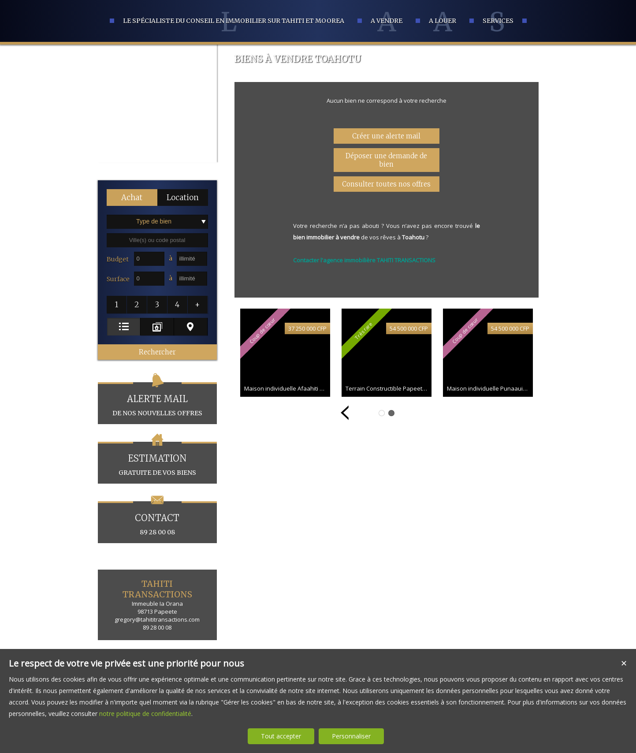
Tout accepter (281, 736)
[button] (132, 197)
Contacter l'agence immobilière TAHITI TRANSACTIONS (364, 260)
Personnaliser (351, 736)
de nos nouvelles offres (157, 399)
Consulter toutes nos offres (386, 184)
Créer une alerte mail (386, 136)
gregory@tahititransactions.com (157, 619)
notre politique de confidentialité (145, 713)
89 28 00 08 (157, 518)
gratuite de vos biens (157, 459)
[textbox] (157, 240)
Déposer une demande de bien (386, 160)
